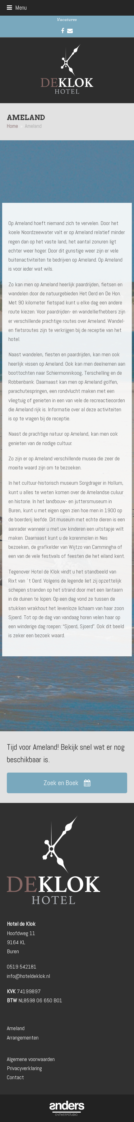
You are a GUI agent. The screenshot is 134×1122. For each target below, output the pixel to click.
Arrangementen (23, 1037)
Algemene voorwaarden (31, 1059)
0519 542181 (21, 966)
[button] (17, 8)
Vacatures (67, 19)
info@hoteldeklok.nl (28, 975)
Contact (15, 1077)
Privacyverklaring (24, 1068)
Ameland (16, 1028)
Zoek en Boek (67, 782)
